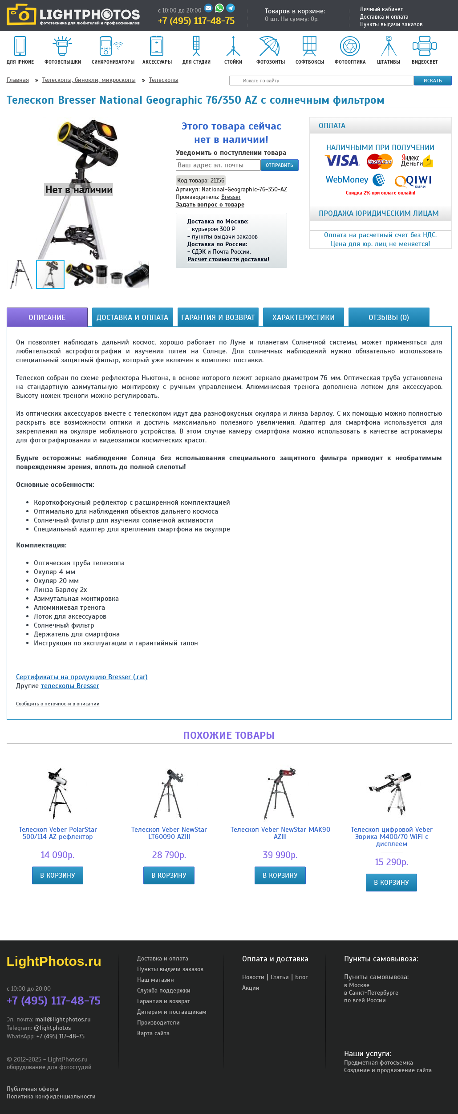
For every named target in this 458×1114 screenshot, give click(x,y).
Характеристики (303, 317)
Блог (301, 977)
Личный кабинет (381, 9)
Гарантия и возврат (218, 317)
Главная (18, 80)
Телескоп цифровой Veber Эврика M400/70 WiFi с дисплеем (391, 806)
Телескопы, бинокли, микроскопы (89, 80)
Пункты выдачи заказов (391, 24)
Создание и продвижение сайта (388, 1070)
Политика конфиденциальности (51, 1096)
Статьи (280, 977)
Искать (433, 80)
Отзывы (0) (389, 317)
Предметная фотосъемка (378, 1062)
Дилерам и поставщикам (172, 1012)
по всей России (365, 1000)
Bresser (231, 197)
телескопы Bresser (70, 685)
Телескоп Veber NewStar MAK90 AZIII (280, 802)
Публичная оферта (32, 1089)
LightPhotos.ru (54, 961)
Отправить (279, 165)
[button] (79, 189)
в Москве (356, 985)
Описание (46, 317)
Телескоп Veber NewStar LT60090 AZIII (169, 802)
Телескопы (163, 80)
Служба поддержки (163, 990)
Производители (158, 1022)
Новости (253, 977)
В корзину (57, 875)
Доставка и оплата (384, 16)
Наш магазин (155, 980)
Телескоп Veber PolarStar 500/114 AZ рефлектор (58, 802)
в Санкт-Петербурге (371, 993)
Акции (250, 988)
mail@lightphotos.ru (63, 1019)
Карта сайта (153, 1033)
